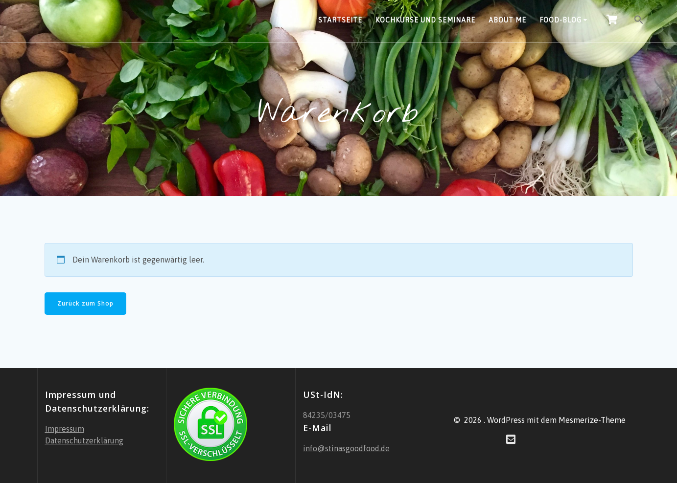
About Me (507, 20)
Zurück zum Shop (85, 303)
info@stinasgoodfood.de (346, 448)
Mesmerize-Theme (592, 420)
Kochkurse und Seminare (425, 20)
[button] (639, 21)
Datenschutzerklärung (84, 440)
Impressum (64, 428)
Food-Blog (560, 20)
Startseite (340, 20)
